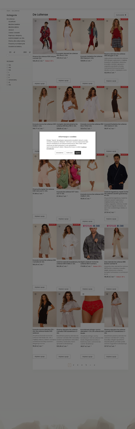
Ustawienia (59, 153)
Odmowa (69, 153)
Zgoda (78, 153)
